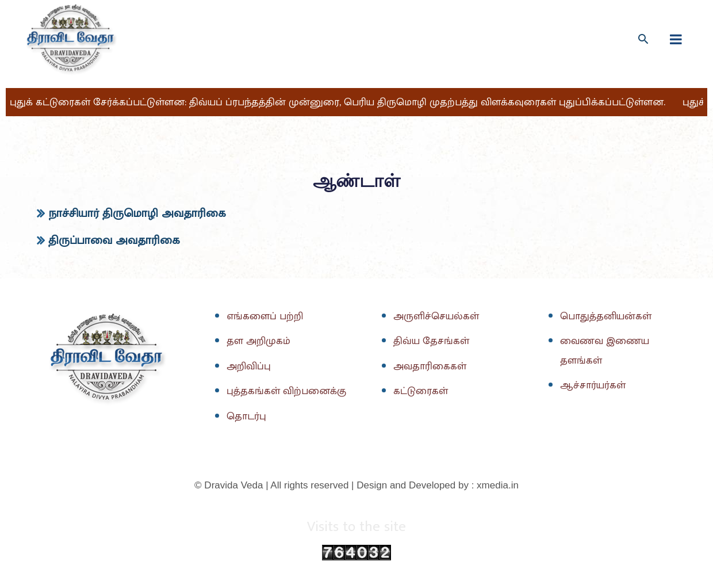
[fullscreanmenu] (675, 39)
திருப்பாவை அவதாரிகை (114, 240)
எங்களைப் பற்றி (266, 316)
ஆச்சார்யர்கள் (594, 386)
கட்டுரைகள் (421, 391)
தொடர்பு (247, 416)
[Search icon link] (643, 38)
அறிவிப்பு (249, 366)
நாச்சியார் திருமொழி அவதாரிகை (137, 213)
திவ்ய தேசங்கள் (432, 341)
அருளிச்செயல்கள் (437, 316)
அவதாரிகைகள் (431, 366)
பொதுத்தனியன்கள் (607, 316)
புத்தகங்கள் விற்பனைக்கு (287, 391)
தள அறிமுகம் (259, 341)
